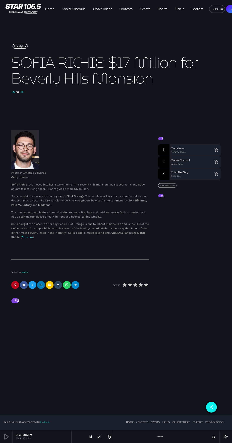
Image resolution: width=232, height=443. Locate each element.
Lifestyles (20, 46)
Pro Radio (45, 422)
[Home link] (23, 9)
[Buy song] (216, 150)
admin (25, 272)
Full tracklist (167, 185)
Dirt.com (27, 237)
